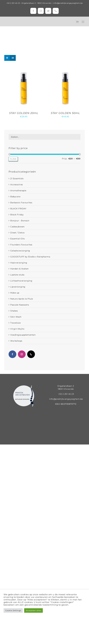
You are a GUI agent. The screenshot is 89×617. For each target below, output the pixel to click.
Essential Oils (17, 238)
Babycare (15, 196)
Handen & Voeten (19, 268)
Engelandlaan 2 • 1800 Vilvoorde (36, 3)
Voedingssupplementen (22, 335)
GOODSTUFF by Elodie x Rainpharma (30, 256)
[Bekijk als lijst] (13, 58)
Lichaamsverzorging (21, 280)
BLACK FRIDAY (18, 208)
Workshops (16, 341)
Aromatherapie (18, 190)
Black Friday (17, 214)
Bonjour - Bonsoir (19, 220)
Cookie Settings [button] (13, 610)
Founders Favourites (21, 244)
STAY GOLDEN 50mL (65, 113)
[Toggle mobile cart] (77, 21)
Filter (13, 159)
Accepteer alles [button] (33, 610)
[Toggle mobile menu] (83, 21)
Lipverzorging (17, 286)
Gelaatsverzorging (20, 250)
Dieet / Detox (17, 232)
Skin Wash (15, 317)
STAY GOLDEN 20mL (23, 113)
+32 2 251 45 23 (13, 3)
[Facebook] (12, 354)
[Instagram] (22, 354)
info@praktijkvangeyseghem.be (68, 3)
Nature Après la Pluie (21, 298)
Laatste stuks (17, 274)
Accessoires (16, 184)
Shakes (14, 311)
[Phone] (31, 354)
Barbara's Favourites (21, 202)
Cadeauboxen (17, 226)
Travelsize (15, 323)
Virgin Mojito (17, 329)
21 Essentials (17, 178)
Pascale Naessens (19, 304)
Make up (14, 292)
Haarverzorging (18, 262)
